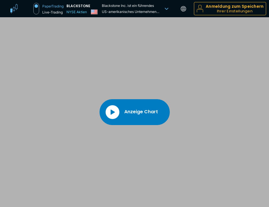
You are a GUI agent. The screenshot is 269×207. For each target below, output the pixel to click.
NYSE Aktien (76, 12)
